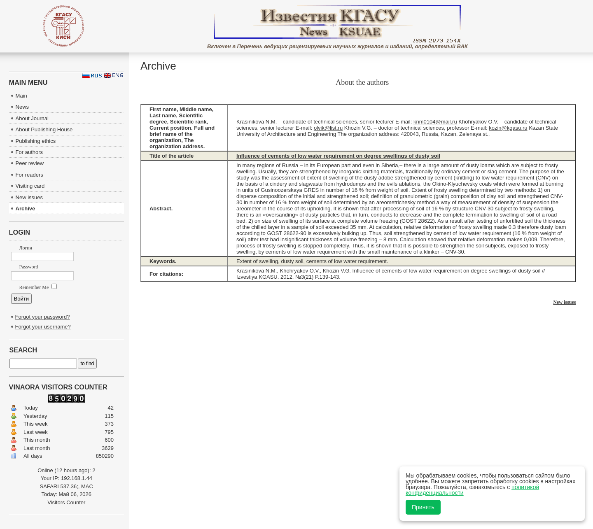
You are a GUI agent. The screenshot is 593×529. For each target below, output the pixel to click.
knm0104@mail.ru (435, 122)
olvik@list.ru (328, 128)
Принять (423, 507)
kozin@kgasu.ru (508, 128)
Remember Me (38, 287)
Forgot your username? (43, 327)
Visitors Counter (66, 502)
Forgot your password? (42, 317)
